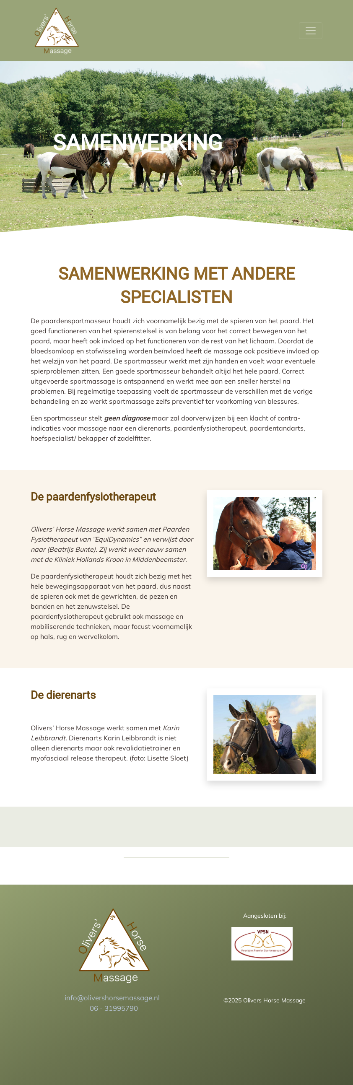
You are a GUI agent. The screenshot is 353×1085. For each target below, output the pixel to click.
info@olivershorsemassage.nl (113, 997)
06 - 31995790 (114, 1008)
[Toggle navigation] (310, 30)
